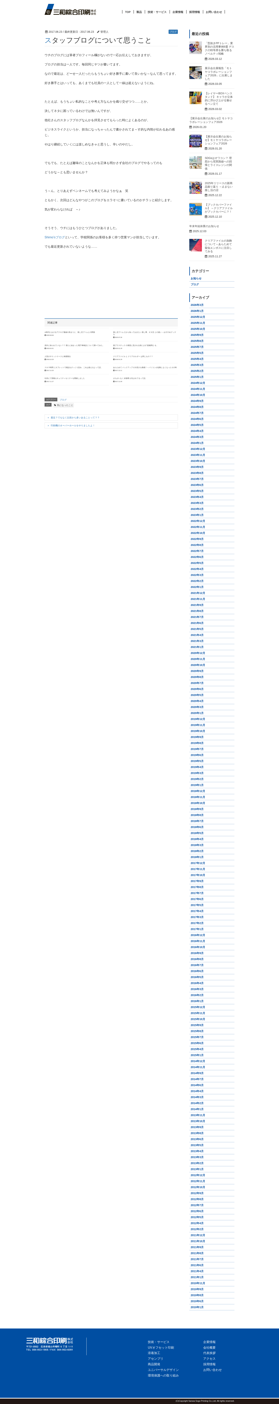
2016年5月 (197, 977)
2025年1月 (197, 376)
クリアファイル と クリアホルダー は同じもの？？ (133, 356)
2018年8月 (197, 815)
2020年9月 (197, 671)
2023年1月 (197, 515)
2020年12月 (198, 653)
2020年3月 (197, 707)
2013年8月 (197, 1133)
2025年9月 (197, 334)
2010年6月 (197, 1301)
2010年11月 (198, 1283)
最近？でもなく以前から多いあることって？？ (75, 417)
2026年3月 (197, 304)
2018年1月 (197, 857)
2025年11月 (198, 322)
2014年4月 (197, 1091)
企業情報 (209, 1342)
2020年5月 (197, 695)
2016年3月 (197, 989)
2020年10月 (198, 665)
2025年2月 (197, 370)
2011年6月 (197, 1265)
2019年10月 (198, 731)
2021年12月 (198, 593)
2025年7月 (197, 346)
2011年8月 (197, 1253)
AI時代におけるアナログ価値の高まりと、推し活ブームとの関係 (70, 332)
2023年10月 (198, 461)
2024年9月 (197, 400)
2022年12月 (198, 521)
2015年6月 (197, 1043)
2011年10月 (198, 1241)
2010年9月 (197, 1289)
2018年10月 (198, 803)
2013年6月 (197, 1139)
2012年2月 (197, 1229)
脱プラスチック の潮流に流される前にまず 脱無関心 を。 (135, 345)
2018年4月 (197, 839)
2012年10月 (198, 1187)
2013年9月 (197, 1127)
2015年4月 (197, 1049)
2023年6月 (197, 485)
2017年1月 (197, 929)
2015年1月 (197, 1055)
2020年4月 (197, 701)
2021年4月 (197, 635)
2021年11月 (198, 599)
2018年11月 (198, 797)
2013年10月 (198, 1121)
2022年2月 (197, 581)
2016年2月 (197, 995)
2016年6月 (197, 971)
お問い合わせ (212, 1369)
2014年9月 (197, 1073)
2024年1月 (197, 443)
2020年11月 (198, 659)
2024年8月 (197, 406)
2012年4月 (197, 1223)
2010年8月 (197, 1295)
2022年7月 (197, 551)
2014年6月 (197, 1085)
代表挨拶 (209, 1353)
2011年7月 (197, 1259)
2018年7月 (197, 821)
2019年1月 (197, 785)
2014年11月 (198, 1067)
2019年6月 (197, 755)
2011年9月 (197, 1247)
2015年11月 (198, 1013)
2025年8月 (197, 340)
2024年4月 (197, 431)
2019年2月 (197, 779)
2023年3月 (197, 503)
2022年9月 (197, 539)
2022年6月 (197, 557)
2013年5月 (197, 1145)
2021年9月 (197, 605)
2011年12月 (198, 1235)
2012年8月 (197, 1199)
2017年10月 (198, 875)
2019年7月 (197, 749)
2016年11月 (198, 941)
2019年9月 (197, 737)
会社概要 (209, 1347)
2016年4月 (197, 983)
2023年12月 (198, 449)
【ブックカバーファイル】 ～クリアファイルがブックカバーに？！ (219, 208)
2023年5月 (197, 491)
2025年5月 (197, 352)
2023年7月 (197, 479)
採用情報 (209, 1364)
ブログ (173, 31)
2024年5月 (197, 425)
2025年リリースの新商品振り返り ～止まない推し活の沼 (219, 187)
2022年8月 (197, 545)
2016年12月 (198, 935)
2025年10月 (198, 328)
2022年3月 (197, 575)
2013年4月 (197, 1151)
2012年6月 (197, 1211)
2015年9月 (197, 1025)
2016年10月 (198, 947)
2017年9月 (197, 881)
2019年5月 (197, 761)
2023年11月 (198, 455)
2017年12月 (198, 863)
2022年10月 (198, 533)
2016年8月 (197, 959)
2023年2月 (197, 509)
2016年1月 (197, 1001)
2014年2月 (197, 1103)
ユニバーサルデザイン (163, 1369)
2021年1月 (197, 647)
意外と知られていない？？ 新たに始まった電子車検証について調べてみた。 (74, 345)
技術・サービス (159, 1342)
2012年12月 (198, 1175)
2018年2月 (197, 851)
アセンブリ (155, 1358)
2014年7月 (197, 1079)
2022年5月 (197, 563)
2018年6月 (197, 827)
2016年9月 (197, 953)
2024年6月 (197, 419)
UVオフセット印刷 (161, 1347)
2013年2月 (197, 1163)
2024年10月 (198, 394)
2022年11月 (198, 527)
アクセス (209, 1358)
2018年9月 (197, 809)
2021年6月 (197, 623)
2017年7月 (197, 893)
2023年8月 (197, 473)
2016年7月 (197, 965)
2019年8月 (197, 743)
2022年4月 (197, 569)
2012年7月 (197, 1205)
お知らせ (196, 278)
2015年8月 (197, 1031)
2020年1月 (197, 713)
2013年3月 (197, 1157)
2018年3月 (197, 845)
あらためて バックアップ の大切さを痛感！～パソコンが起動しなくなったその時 (145, 367)
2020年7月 (197, 683)
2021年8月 (197, 611)
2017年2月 (197, 923)
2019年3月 (197, 773)
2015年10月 (198, 1019)
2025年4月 (197, 358)
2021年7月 (197, 617)
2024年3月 (197, 437)
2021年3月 (197, 641)
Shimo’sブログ (55, 237)
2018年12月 (198, 791)
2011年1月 (197, 1277)
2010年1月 (197, 1307)
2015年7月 (197, 1037)
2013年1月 (197, 1169)
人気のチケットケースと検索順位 (58, 356)
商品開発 (154, 1364)
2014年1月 (197, 1109)
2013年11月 (198, 1115)
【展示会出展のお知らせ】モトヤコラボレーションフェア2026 (218, 140)
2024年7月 (197, 413)
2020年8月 (197, 677)
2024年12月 (198, 382)
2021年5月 (197, 629)
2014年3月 (197, 1097)
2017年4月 (197, 911)
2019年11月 (198, 725)
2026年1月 (197, 310)
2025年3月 (197, 364)
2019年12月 (198, 719)
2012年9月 (197, 1193)
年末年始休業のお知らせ (204, 226)
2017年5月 (197, 905)
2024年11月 (198, 388)
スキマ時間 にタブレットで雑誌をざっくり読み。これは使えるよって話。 (73, 367)
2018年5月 (197, 833)
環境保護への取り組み (163, 1375)
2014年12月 (198, 1061)
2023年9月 (197, 467)
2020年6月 (197, 689)
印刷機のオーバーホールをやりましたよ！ (73, 425)
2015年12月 (198, 1007)
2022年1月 (197, 587)
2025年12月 (198, 316)
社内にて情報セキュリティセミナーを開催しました (65, 378)
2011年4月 (197, 1271)
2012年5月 (197, 1217)
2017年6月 (197, 899)
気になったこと (65, 405)
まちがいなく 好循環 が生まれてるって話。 (130, 378)
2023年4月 (197, 497)
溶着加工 (154, 1353)
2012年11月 (198, 1181)
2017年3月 (197, 917)
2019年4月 (197, 767)
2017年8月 (197, 887)
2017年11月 (198, 869)
